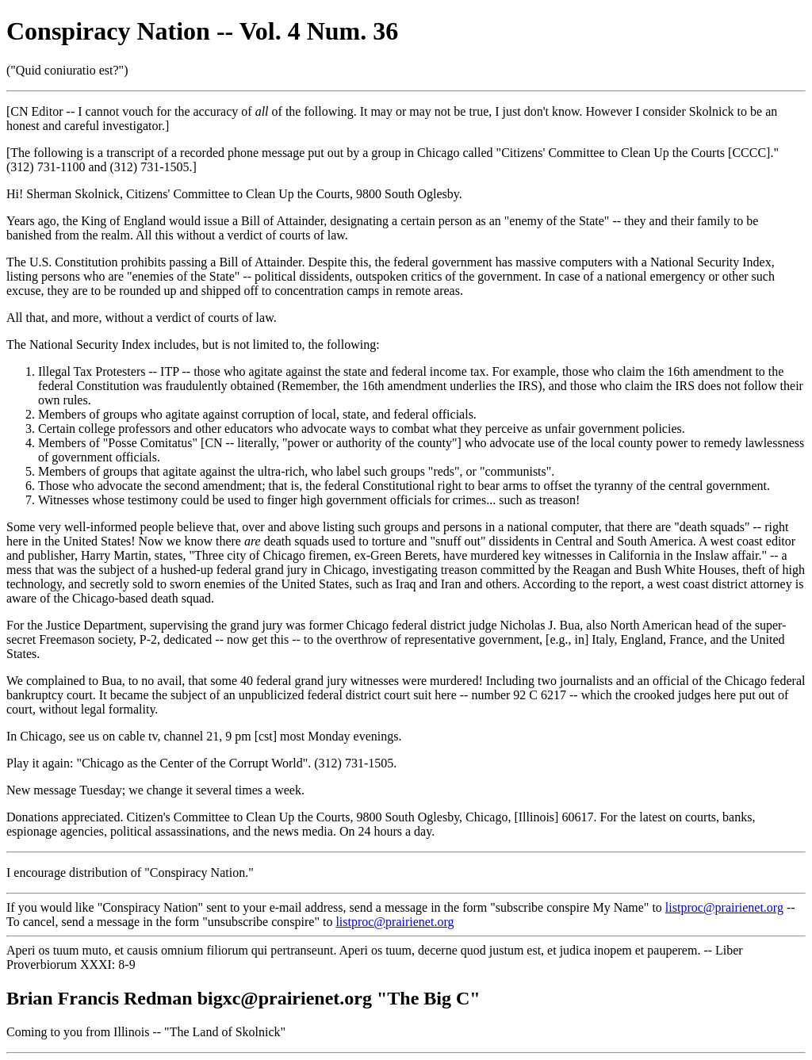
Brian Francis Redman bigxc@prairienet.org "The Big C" (243, 998)
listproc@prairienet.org (724, 907)
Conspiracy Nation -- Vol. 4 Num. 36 (202, 31)
